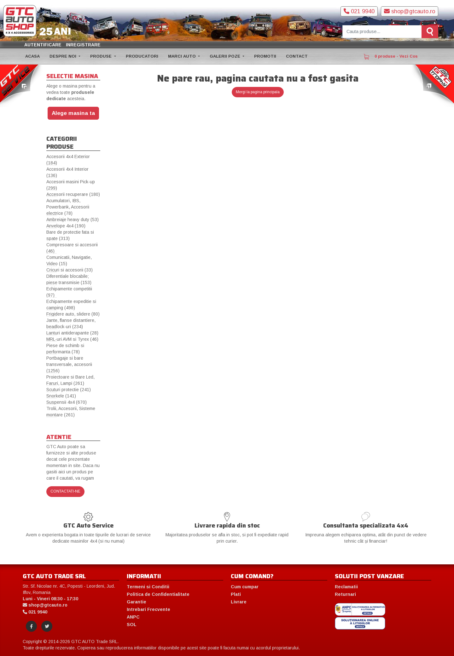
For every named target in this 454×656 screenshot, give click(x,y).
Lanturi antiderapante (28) (72, 332)
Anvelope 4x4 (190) (65, 225)
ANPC (133, 616)
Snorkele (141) (61, 395)
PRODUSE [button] (101, 56)
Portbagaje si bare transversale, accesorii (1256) (69, 364)
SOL (132, 624)
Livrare (239, 601)
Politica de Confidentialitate (158, 594)
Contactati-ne (65, 491)
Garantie (136, 601)
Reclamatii (346, 586)
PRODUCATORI (142, 56)
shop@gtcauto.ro (409, 11)
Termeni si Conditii (148, 586)
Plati (236, 594)
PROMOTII (265, 56)
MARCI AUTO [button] (182, 56)
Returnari (345, 594)
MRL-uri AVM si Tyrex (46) (72, 339)
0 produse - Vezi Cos (391, 57)
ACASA (32, 56)
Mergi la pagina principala (258, 92)
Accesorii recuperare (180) (73, 194)
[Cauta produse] (382, 31)
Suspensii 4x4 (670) (66, 402)
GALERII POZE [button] (226, 56)
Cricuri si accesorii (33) (69, 269)
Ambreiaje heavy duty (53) (72, 219)
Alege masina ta (73, 113)
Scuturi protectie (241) (68, 389)
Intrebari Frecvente (148, 609)
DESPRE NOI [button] (63, 56)
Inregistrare (83, 44)
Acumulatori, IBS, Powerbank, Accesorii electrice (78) (67, 207)
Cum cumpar (245, 586)
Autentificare (42, 44)
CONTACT (297, 56)
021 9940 (359, 11)
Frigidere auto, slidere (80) (73, 314)
